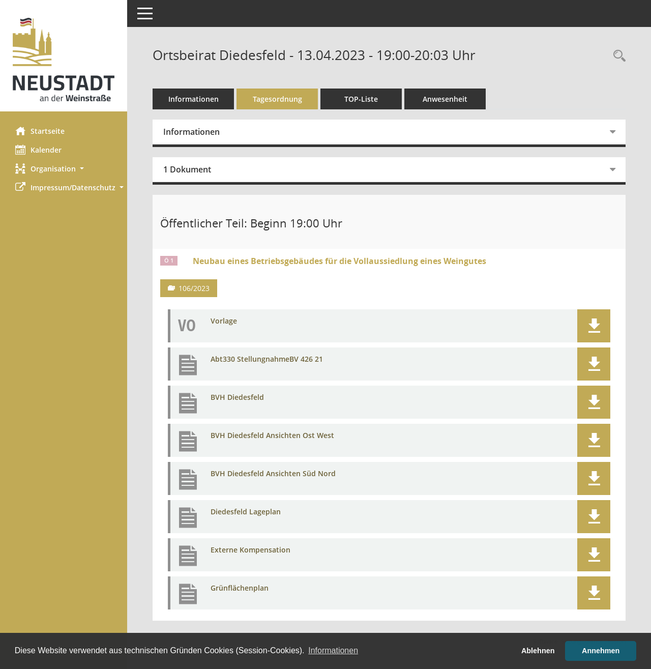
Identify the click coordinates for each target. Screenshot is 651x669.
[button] (63, 168)
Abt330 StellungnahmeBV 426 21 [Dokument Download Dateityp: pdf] (267, 359)
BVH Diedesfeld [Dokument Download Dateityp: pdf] (237, 397)
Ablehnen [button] (538, 651)
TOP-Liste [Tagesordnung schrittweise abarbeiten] (361, 99)
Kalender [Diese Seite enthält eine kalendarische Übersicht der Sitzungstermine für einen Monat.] (38, 149)
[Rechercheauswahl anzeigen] (617, 56)
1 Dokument (187, 169)
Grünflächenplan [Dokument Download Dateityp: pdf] (240, 588)
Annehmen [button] (600, 651)
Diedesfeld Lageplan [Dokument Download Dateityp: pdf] (246, 512)
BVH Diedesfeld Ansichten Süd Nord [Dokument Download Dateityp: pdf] (273, 474)
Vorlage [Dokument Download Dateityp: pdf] (224, 321)
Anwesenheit (445, 99)
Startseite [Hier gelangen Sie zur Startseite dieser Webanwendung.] (40, 131)
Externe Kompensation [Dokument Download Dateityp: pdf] (250, 550)
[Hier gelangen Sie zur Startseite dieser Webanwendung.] (63, 59)
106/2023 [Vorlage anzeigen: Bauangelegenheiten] (194, 288)
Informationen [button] (333, 650)
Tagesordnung (277, 99)
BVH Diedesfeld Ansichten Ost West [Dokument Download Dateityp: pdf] (272, 435)
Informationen (193, 99)
